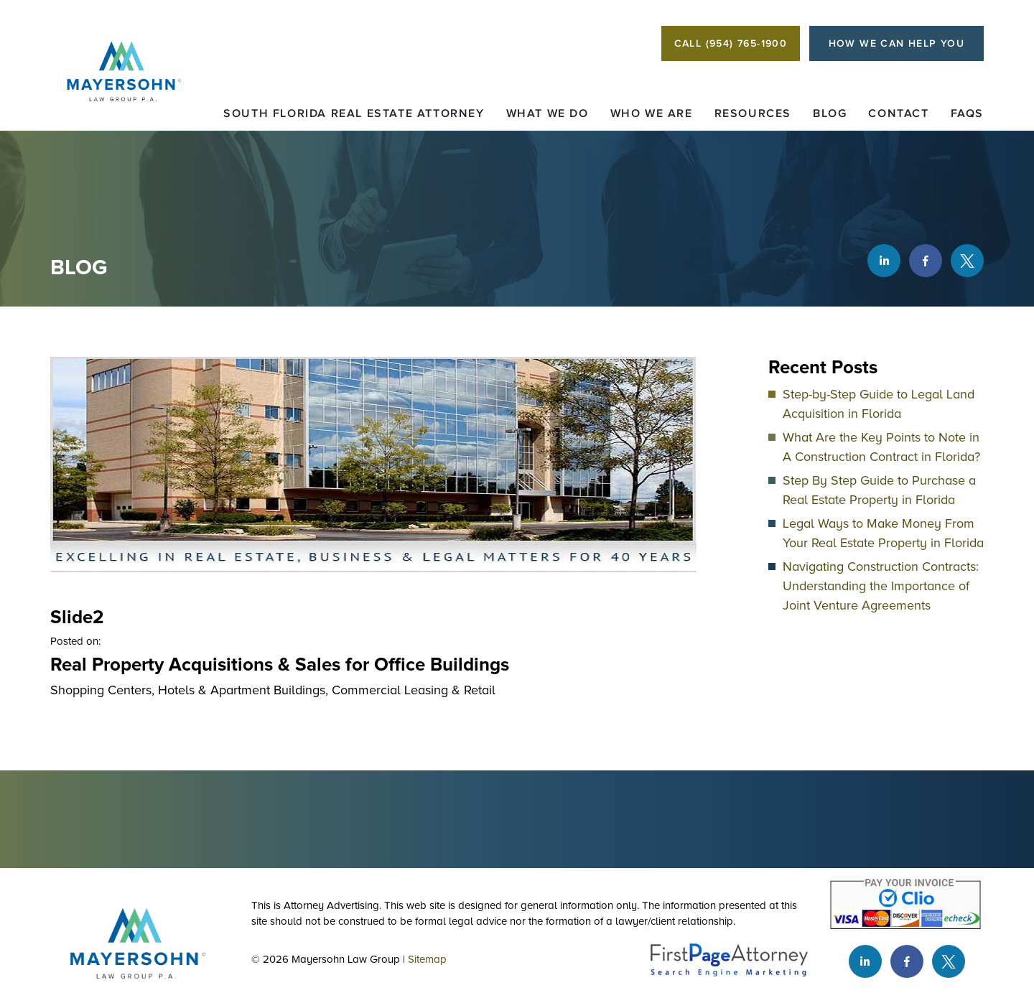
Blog (830, 113)
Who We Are (651, 113)
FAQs (967, 113)
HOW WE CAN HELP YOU (897, 43)
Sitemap (427, 959)
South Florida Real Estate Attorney (353, 113)
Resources (752, 113)
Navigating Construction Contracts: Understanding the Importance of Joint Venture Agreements (881, 586)
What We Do (547, 113)
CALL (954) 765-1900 (731, 43)
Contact (898, 113)
